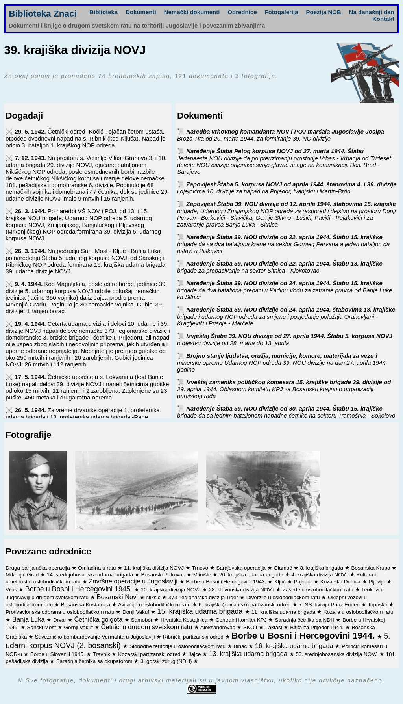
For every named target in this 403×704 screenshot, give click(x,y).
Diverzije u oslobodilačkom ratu (284, 597)
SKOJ (251, 627)
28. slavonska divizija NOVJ (242, 590)
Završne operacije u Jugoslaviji (134, 581)
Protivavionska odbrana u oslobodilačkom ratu (61, 612)
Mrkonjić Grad (23, 575)
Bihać (240, 646)
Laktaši (274, 627)
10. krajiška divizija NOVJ (171, 590)
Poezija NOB (323, 12)
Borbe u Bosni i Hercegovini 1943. (227, 582)
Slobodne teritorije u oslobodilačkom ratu (178, 646)
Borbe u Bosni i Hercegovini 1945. (79, 589)
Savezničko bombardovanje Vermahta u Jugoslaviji (95, 637)
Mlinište (203, 575)
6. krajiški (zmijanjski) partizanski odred (245, 604)
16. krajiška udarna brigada (295, 645)
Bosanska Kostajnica (86, 604)
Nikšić (154, 597)
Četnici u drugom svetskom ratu (147, 626)
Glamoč (283, 568)
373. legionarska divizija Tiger (204, 597)
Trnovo (201, 568)
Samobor (142, 620)
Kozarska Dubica (341, 582)
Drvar (60, 620)
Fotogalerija (281, 12)
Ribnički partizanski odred (194, 637)
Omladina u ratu (97, 568)
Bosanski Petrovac (164, 575)
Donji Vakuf (136, 612)
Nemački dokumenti (192, 12)
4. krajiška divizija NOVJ (320, 575)
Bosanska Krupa (371, 568)
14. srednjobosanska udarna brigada (91, 575)
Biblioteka (103, 12)
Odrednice (242, 12)
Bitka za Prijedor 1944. (317, 627)
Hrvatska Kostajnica (185, 620)
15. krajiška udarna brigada (200, 611)
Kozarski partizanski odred (150, 654)
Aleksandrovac (218, 627)
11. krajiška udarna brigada (284, 612)
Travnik (102, 654)
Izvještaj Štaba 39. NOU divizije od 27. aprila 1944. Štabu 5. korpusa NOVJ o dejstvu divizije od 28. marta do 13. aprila (284, 339)
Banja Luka (29, 619)
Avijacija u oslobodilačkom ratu (155, 604)
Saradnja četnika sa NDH (305, 620)
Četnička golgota (99, 619)
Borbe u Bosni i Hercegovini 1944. (304, 636)
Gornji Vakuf (79, 627)
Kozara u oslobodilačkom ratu (359, 612)
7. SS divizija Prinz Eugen (330, 604)
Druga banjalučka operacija (38, 568)
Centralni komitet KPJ (242, 620)
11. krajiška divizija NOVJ (154, 568)
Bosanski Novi (118, 596)
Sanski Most (42, 627)
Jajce (195, 654)
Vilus (12, 590)
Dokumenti (141, 12)
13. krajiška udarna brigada (249, 653)
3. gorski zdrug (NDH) (166, 661)
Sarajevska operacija (241, 568)
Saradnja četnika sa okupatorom (95, 661)
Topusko (378, 604)
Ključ (280, 582)
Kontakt (383, 18)
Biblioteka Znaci (43, 14)
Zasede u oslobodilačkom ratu (319, 590)
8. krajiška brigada (322, 568)
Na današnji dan (371, 12)
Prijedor (304, 582)
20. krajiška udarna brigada (252, 575)
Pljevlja (377, 582)
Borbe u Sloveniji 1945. (58, 654)
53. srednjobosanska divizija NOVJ (337, 654)
